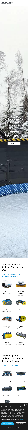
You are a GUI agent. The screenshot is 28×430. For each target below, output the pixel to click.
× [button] (26, 404)
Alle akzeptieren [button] (7, 423)
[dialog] (14, 416)
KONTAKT (12, 143)
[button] (14, 427)
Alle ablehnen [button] (21, 423)
